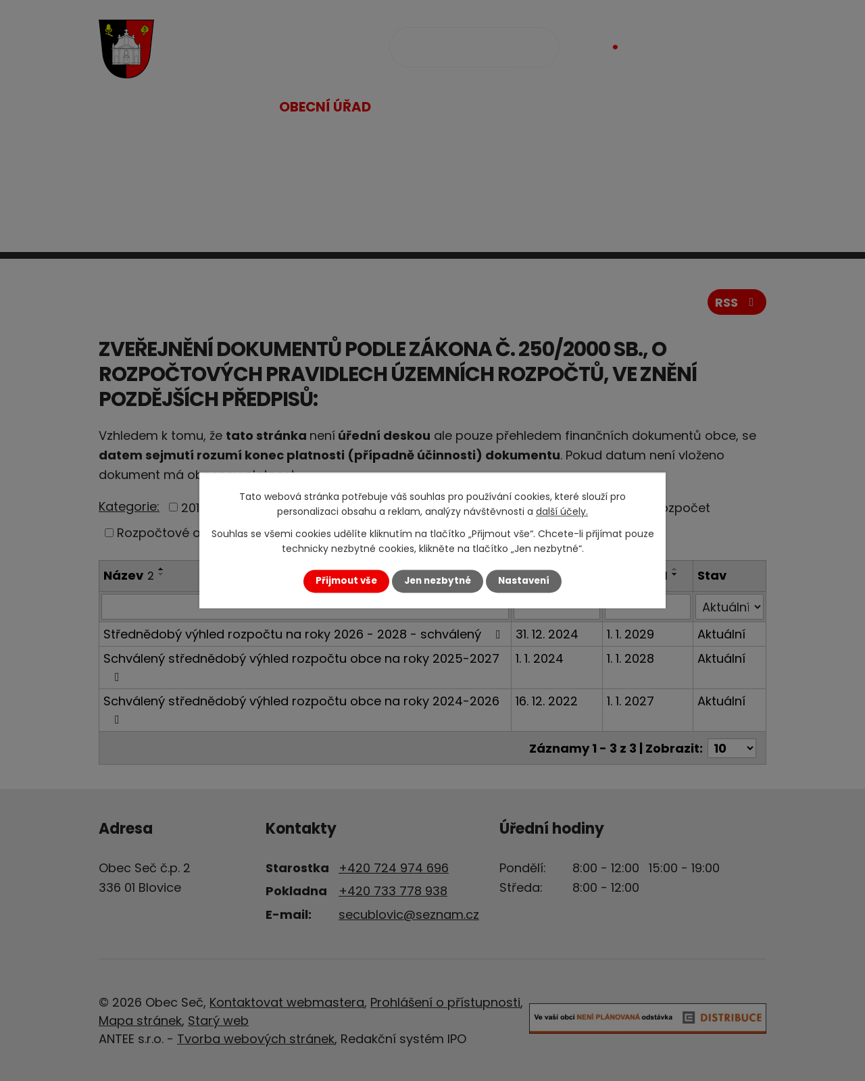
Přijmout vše (346, 580)
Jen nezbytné (437, 580)
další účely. (562, 512)
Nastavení (523, 580)
